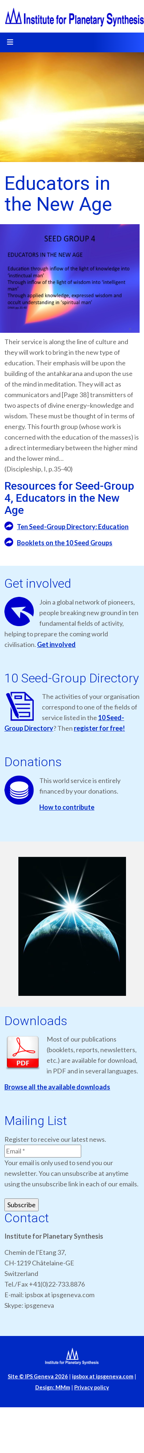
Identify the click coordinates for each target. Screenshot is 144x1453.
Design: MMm (52, 1387)
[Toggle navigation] (10, 42)
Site (38, 1376)
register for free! (99, 728)
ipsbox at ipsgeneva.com (102, 1376)
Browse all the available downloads (57, 1087)
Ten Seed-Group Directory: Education (73, 527)
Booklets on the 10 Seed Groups (64, 543)
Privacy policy (91, 1387)
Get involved (56, 644)
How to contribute (66, 807)
